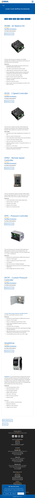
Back (3, 5)
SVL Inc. (20, 496)
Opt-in (17, 442)
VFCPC (22, 19)
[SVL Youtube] (22, 436)
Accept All (20, 493)
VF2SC (10, 19)
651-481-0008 (20, 453)
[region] (13, 490)
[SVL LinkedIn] (12, 436)
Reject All (14, 493)
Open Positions (17, 484)
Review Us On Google (17, 478)
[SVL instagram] (19, 436)
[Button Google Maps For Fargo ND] (17, 457)
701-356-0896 (20, 459)
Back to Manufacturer (7, 420)
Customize (7, 493)
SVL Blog (17, 475)
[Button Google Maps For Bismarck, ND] (17, 464)
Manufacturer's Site (9, 33)
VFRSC (14, 19)
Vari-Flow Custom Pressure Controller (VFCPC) (17, 313)
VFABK (6, 19)
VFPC (18, 19)
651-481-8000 (20, 452)
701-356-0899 (18, 469)
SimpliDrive (27, 19)
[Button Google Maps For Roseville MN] (17, 450)
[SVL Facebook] (16, 436)
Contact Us (5, 424)
